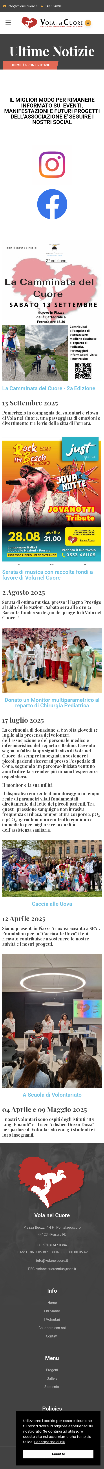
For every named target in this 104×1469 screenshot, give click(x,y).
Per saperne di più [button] (49, 1442)
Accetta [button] (58, 1454)
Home (16, 65)
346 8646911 (51, 6)
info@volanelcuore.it (20, 6)
